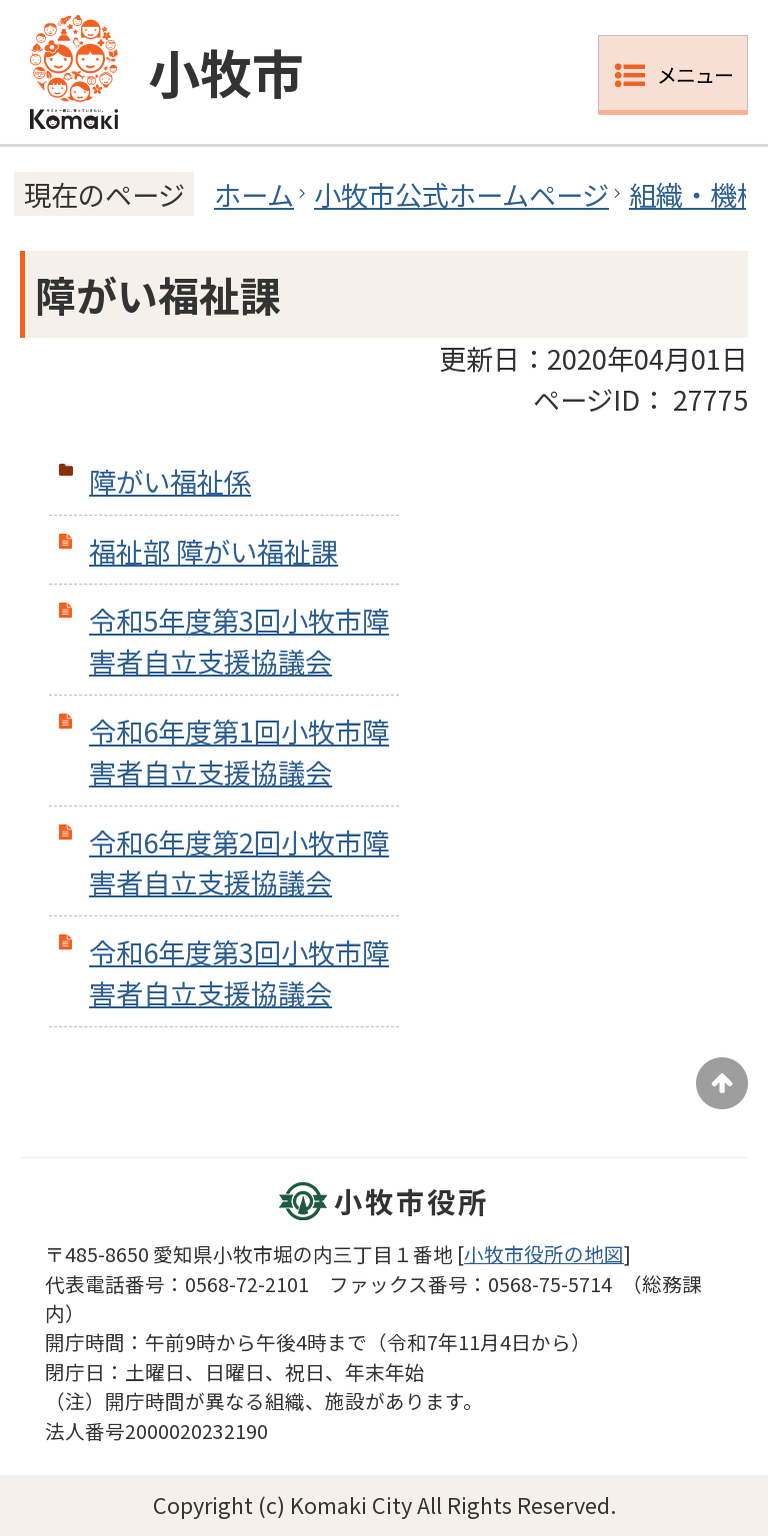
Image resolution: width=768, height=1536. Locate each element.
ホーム (254, 194)
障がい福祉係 (170, 481)
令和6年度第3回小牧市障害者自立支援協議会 (239, 971)
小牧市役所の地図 (544, 1253)
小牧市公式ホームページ (461, 194)
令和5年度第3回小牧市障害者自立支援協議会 (239, 640)
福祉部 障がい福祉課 (213, 551)
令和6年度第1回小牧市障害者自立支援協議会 (239, 751)
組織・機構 (696, 194)
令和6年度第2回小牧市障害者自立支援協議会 (239, 861)
